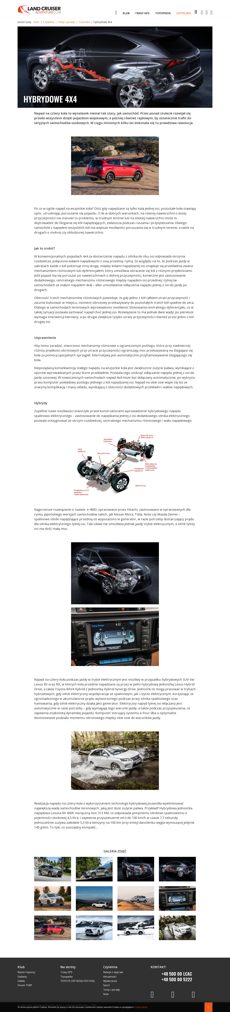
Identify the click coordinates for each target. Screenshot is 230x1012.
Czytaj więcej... (142, 1007)
